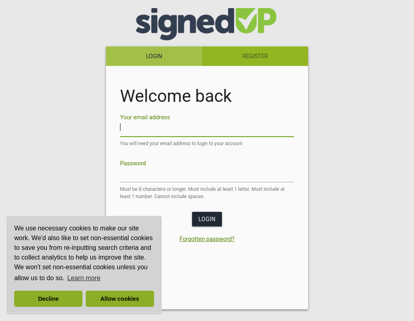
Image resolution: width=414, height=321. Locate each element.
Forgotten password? (207, 239)
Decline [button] (48, 299)
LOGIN (154, 56)
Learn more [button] (83, 278)
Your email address (145, 117)
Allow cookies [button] (119, 299)
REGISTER (255, 56)
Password (133, 163)
